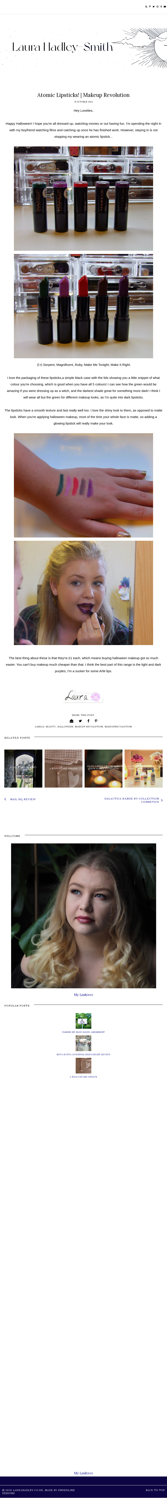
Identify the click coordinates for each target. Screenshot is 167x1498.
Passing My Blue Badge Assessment (83, 1032)
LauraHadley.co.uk (28, 1490)
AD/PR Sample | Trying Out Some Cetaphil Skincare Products (143, 768)
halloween (65, 726)
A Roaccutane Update (63, 768)
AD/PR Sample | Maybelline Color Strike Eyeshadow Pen (103, 768)
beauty (51, 726)
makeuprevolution (118, 726)
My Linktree (83, 995)
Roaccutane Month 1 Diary (23, 768)
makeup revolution (89, 726)
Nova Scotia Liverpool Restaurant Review (83, 1054)
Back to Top (155, 1490)
